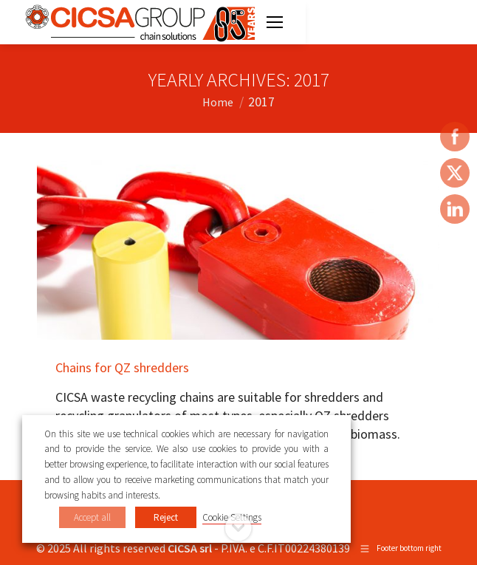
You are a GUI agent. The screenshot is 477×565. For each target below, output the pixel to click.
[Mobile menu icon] (275, 22)
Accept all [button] (92, 517)
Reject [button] (166, 517)
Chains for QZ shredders (122, 367)
